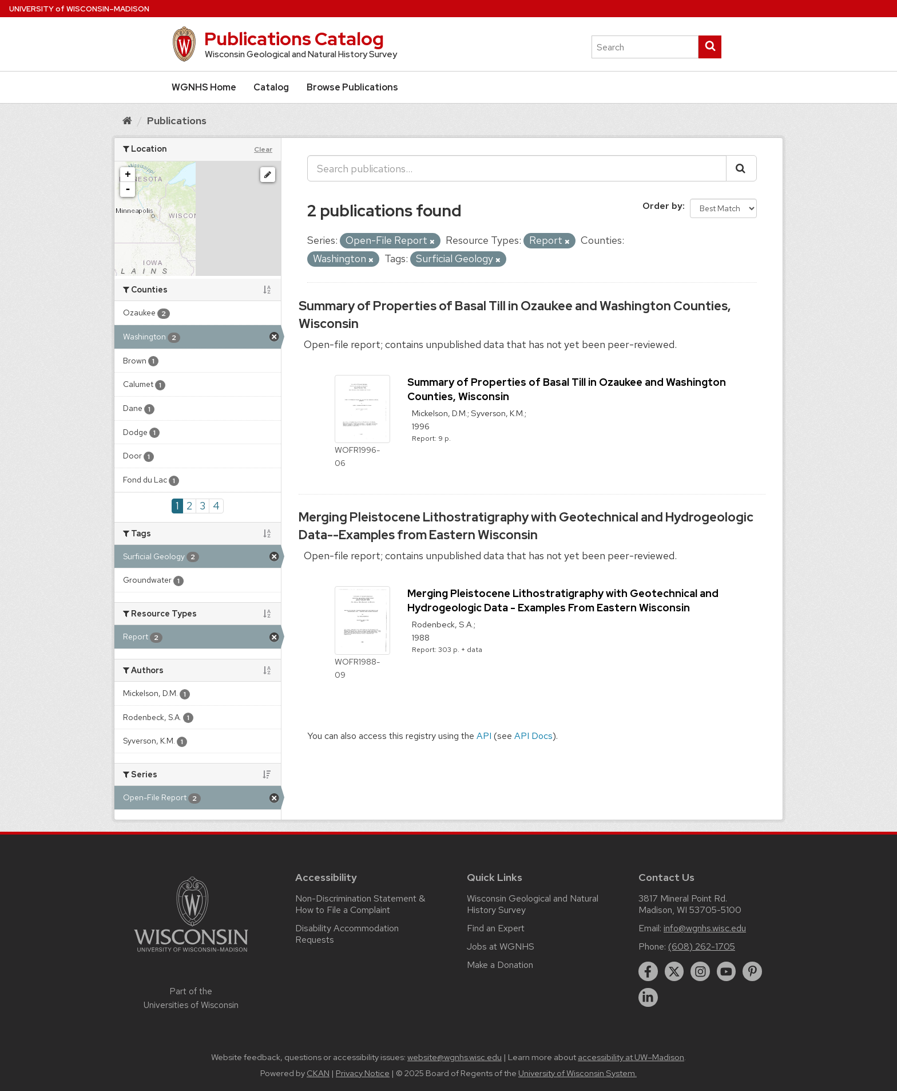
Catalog (271, 87)
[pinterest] (752, 971)
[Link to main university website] (191, 954)
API (484, 736)
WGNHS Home (204, 87)
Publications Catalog (294, 38)
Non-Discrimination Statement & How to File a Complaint (360, 904)
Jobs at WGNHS (500, 946)
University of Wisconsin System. (577, 1073)
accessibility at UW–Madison (631, 1057)
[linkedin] (648, 997)
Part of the (191, 998)
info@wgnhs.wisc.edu (705, 928)
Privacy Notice (363, 1073)
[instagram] (700, 971)
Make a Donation (500, 965)
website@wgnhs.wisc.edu (454, 1057)
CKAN (318, 1073)
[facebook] (648, 971)
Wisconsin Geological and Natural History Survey (532, 904)
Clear (263, 149)
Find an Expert (496, 928)
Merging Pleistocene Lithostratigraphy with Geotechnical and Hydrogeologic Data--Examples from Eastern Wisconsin (526, 526)
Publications (177, 120)
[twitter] (674, 971)
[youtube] (726, 971)
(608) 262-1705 (701, 946)
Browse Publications (352, 87)
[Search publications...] (517, 168)
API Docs (533, 736)
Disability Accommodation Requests (347, 934)
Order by (662, 206)
